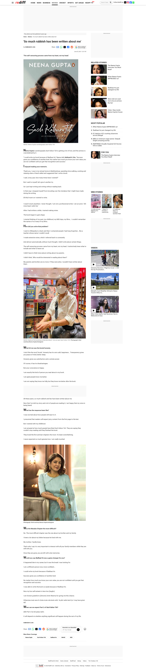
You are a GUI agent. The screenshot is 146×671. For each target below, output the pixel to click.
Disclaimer (68, 665)
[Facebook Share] (68, 47)
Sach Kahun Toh (41, 637)
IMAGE (63, 637)
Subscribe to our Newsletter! (69, 627)
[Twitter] (125, 2)
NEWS (39, 3)
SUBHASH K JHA (30, 47)
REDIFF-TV (89, 3)
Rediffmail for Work (53, 661)
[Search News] (110, 2)
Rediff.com (51, 665)
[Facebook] (130, 2)
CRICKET (62, 3)
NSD (71, 637)
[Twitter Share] (64, 47)
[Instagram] (128, 2)
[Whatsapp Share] (61, 47)
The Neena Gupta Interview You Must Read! (114, 67)
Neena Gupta (28, 637)
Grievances (108, 665)
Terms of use (100, 665)
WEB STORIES (97, 192)
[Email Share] (57, 47)
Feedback (87, 665)
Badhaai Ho (54, 637)
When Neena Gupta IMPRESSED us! (105, 127)
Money (79, 661)
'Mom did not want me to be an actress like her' (115, 101)
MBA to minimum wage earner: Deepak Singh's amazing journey (106, 139)
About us (93, 665)
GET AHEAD (79, 3)
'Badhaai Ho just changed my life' (104, 130)
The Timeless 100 (93, 661)
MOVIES (55, 3)
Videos (85, 661)
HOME (33, 3)
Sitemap (82, 665)
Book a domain (64, 661)
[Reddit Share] (71, 47)
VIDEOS (94, 248)
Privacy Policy (75, 665)
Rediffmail (73, 661)
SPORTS (71, 3)
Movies (30, 36)
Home (25, 36)
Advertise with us (59, 665)
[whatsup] (133, 2)
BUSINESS (46, 3)
